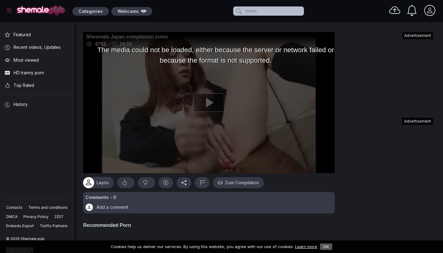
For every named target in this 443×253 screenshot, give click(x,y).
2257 (58, 216)
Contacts (14, 207)
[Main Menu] (9, 10)
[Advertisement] (387, 72)
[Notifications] (411, 10)
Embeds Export (20, 226)
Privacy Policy (36, 216)
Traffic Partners (54, 226)
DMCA (12, 216)
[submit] (238, 11)
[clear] (302, 11)
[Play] (209, 102)
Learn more (306, 246)
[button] (209, 202)
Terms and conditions (48, 207)
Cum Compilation (239, 181)
